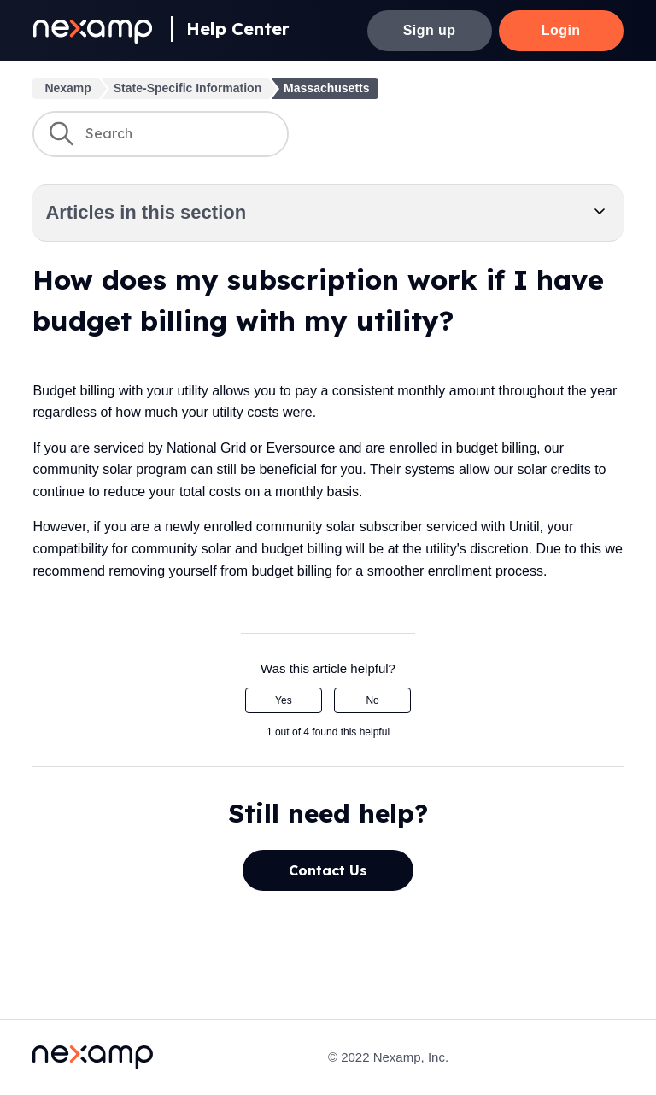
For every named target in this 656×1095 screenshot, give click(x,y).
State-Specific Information (187, 88)
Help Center (238, 28)
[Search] (160, 134)
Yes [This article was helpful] (283, 700)
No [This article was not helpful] (372, 700)
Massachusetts (326, 88)
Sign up (429, 30)
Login (561, 30)
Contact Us (328, 870)
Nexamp (67, 88)
